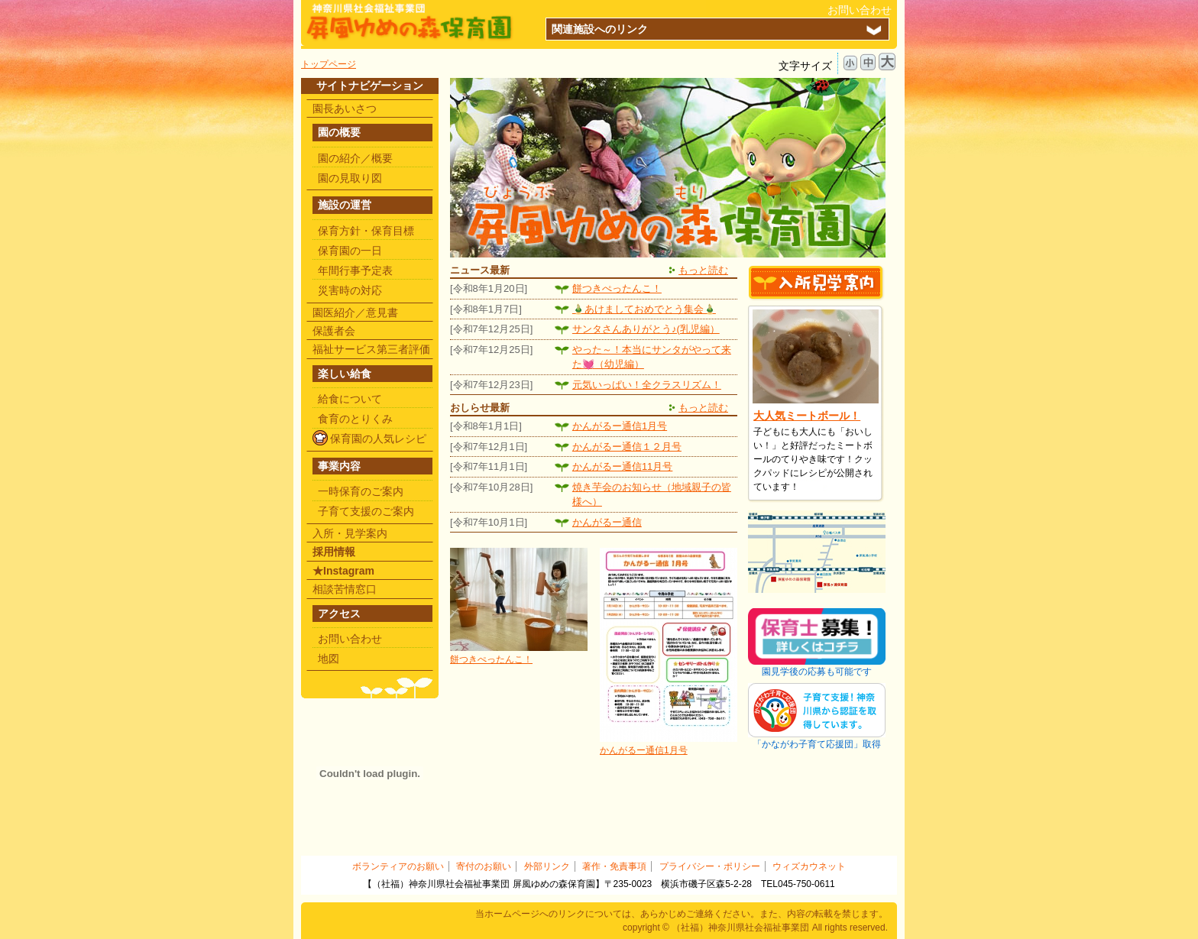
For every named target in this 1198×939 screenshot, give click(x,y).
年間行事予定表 (355, 270)
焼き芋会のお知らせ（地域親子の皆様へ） (651, 494)
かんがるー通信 (607, 522)
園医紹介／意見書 (355, 312)
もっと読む (703, 270)
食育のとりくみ (355, 419)
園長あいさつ (344, 108)
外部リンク (547, 866)
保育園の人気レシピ (378, 438)
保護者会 (333, 331)
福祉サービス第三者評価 (371, 349)
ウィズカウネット (809, 866)
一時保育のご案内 (360, 491)
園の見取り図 (350, 178)
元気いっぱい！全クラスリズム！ (646, 384)
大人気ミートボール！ (806, 416)
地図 (328, 658)
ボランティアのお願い (398, 866)
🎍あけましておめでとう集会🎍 (644, 309)
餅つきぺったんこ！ (617, 288)
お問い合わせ (859, 10)
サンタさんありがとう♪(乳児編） (646, 329)
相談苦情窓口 (344, 589)
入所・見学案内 (349, 533)
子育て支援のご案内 (366, 511)
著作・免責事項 (614, 866)
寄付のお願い (483, 866)
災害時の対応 (350, 290)
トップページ (328, 64)
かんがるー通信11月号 (622, 466)
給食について (350, 399)
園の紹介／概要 (355, 158)
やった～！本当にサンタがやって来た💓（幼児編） (651, 357)
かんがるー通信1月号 (619, 426)
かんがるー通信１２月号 (627, 446)
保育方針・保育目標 (366, 231)
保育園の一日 (350, 250)
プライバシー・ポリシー (709, 866)
